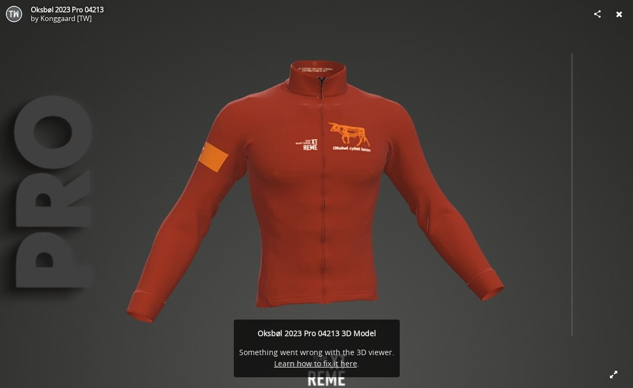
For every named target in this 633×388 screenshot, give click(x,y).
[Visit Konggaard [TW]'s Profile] (14, 14)
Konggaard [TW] (66, 18)
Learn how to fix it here (315, 363)
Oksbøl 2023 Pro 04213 (67, 10)
